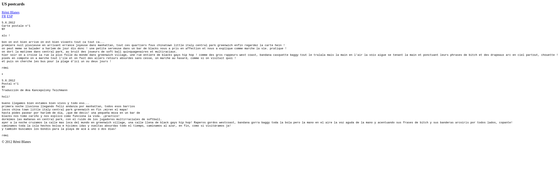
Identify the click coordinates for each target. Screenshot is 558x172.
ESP (10, 16)
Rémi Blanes (10, 12)
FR (4, 16)
